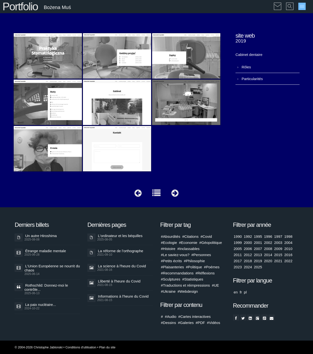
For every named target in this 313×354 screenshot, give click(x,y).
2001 (258, 242)
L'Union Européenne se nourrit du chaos (52, 268)
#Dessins (168, 323)
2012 (248, 255)
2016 (288, 255)
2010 (288, 249)
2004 (288, 242)
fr (241, 292)
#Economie (188, 242)
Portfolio (20, 6)
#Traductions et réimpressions (185, 285)
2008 (268, 249)
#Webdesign (188, 291)
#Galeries (186, 323)
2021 (278, 261)
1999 (238, 242)
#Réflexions (204, 273)
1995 (258, 236)
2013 (258, 255)
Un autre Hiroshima (41, 236)
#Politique (194, 267)
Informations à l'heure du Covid (123, 296)
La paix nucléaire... (40, 304)
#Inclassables (188, 249)
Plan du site (107, 347)
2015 (278, 255)
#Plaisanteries (172, 267)
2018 (248, 261)
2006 (248, 249)
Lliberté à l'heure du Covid (119, 281)
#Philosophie (194, 261)
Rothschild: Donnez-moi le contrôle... (46, 287)
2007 (258, 249)
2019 (258, 261)
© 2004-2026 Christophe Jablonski (39, 347)
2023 (238, 267)
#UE (215, 285)
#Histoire (168, 249)
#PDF (200, 323)
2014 (268, 255)
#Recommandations (177, 273)
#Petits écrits (171, 261)
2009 (278, 249)
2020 (268, 261)
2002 (268, 242)
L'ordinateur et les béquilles (120, 236)
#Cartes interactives (194, 316)
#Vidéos (213, 323)
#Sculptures (170, 279)
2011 (238, 255)
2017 (238, 261)
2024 (248, 267)
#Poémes (211, 267)
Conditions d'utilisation (80, 347)
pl (245, 292)
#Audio (170, 316)
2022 (288, 261)
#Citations (190, 236)
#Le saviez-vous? (175, 255)
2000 (248, 242)
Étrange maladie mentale (45, 251)
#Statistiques (192, 279)
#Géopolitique (210, 242)
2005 (238, 249)
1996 (268, 236)
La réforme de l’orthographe (120, 251)
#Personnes (201, 255)
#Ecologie (169, 242)
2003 (278, 242)
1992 (248, 236)
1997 (278, 236)
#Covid (206, 236)
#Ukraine (168, 291)
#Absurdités (170, 236)
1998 (288, 236)
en (236, 292)
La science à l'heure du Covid (122, 266)
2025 (258, 267)
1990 (238, 236)
